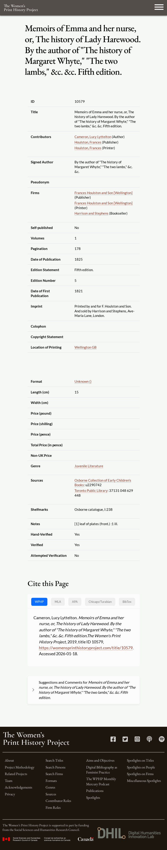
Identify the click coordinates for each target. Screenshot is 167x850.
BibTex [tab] (127, 601)
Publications (94, 790)
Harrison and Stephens (91, 213)
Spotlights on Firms (140, 773)
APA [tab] (75, 601)
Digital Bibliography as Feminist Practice (101, 770)
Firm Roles (53, 807)
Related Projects (16, 773)
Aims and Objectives (100, 760)
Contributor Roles (58, 800)
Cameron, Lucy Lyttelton (93, 137)
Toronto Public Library (91, 490)
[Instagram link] (137, 740)
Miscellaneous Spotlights (144, 780)
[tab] (100, 602)
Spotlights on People (141, 767)
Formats (51, 780)
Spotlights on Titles (140, 760)
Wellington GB (86, 347)
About (9, 760)
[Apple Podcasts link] (149, 740)
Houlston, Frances (88, 142)
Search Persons (55, 767)
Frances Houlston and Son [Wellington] (104, 193)
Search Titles (54, 760)
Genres (50, 787)
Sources (51, 794)
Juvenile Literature (89, 466)
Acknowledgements (18, 787)
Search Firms (54, 773)
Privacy (10, 794)
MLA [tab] (58, 601)
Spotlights (93, 797)
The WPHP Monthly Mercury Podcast (101, 781)
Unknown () (83, 381)
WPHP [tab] (39, 601)
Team (8, 780)
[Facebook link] (113, 740)
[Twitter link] (125, 740)
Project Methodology (19, 767)
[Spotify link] (161, 740)
